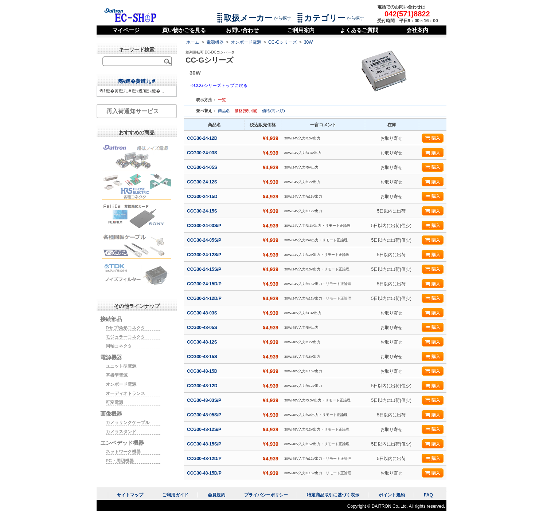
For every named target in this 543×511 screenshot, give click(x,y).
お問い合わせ (242, 30)
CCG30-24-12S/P (204, 254)
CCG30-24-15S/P (204, 269)
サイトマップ (130, 495)
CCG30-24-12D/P (205, 298)
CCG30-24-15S (202, 211)
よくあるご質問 (359, 30)
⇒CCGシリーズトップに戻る (218, 85)
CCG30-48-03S (202, 313)
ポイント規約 (391, 495)
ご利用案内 (301, 30)
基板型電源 (117, 375)
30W (308, 42)
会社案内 (417, 30)
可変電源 (114, 402)
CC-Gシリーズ (282, 42)
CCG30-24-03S (202, 152)
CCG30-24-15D (203, 196)
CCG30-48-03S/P (204, 400)
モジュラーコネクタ (125, 337)
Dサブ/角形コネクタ (125, 327)
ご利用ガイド (175, 495)
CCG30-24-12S (202, 182)
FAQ (428, 495)
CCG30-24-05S (202, 167)
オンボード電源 (246, 42)
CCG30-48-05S (202, 327)
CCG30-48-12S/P (204, 429)
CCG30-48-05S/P (204, 414)
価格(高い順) (273, 110)
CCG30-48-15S (202, 356)
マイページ (126, 30)
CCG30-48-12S (202, 342)
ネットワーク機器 (123, 451)
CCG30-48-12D (203, 385)
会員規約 (216, 495)
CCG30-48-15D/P (205, 473)
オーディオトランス (125, 393)
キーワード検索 (137, 49)
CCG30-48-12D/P (205, 458)
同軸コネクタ (119, 346)
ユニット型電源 (121, 366)
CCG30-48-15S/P (204, 444)
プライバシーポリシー (266, 495)
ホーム (192, 42)
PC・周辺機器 (120, 460)
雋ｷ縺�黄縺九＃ (137, 81)
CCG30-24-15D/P (205, 283)
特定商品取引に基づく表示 (333, 495)
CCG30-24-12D (203, 138)
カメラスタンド (121, 431)
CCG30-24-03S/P (204, 225)
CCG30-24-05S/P (204, 240)
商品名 (224, 110)
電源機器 (215, 42)
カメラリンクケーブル (127, 422)
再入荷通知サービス (132, 111)
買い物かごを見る (184, 30)
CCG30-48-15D (203, 371)
